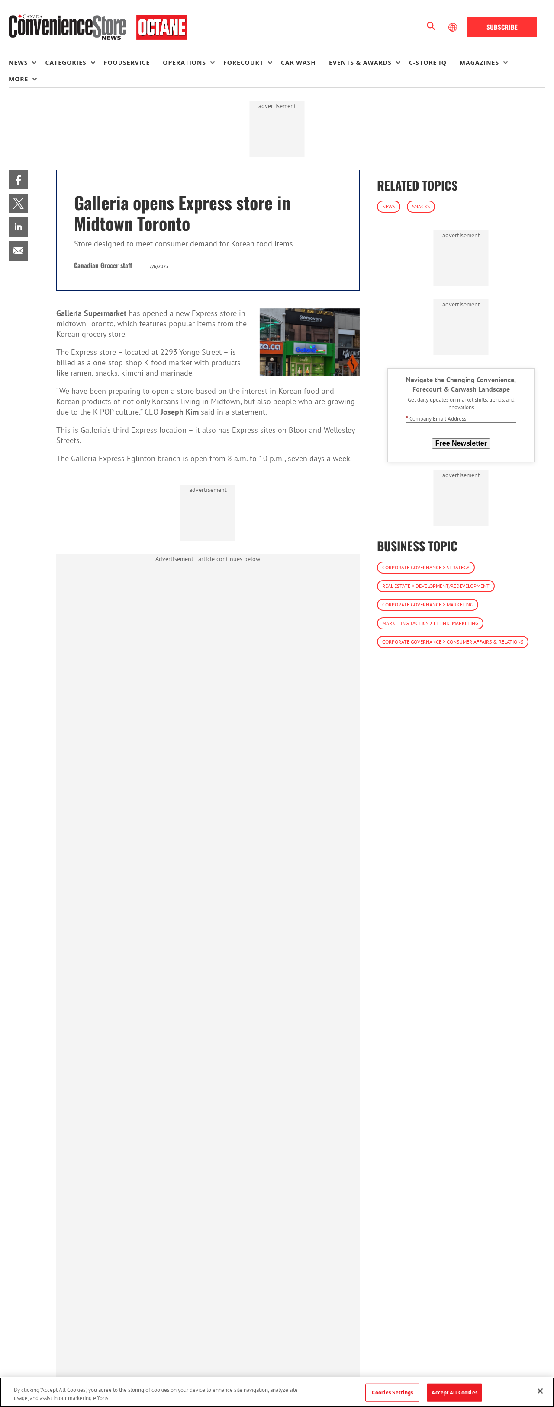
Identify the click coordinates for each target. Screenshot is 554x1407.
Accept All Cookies (454, 1392)
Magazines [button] (479, 62)
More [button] (18, 79)
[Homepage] (98, 27)
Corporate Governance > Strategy (426, 567)
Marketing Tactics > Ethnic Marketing (430, 623)
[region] (277, 1392)
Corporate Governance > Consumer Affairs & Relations (452, 641)
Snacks (421, 206)
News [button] (18, 62)
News (388, 206)
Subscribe (502, 27)
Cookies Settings (392, 1392)
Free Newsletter (461, 443)
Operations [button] (184, 62)
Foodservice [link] (127, 62)
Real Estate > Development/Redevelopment (436, 586)
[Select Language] (453, 27)
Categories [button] (65, 62)
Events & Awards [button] (360, 62)
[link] (18, 179)
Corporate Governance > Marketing (427, 604)
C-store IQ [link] (428, 62)
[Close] (540, 1391)
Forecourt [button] (243, 62)
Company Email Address (436, 418)
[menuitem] (27, 62)
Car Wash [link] (298, 62)
